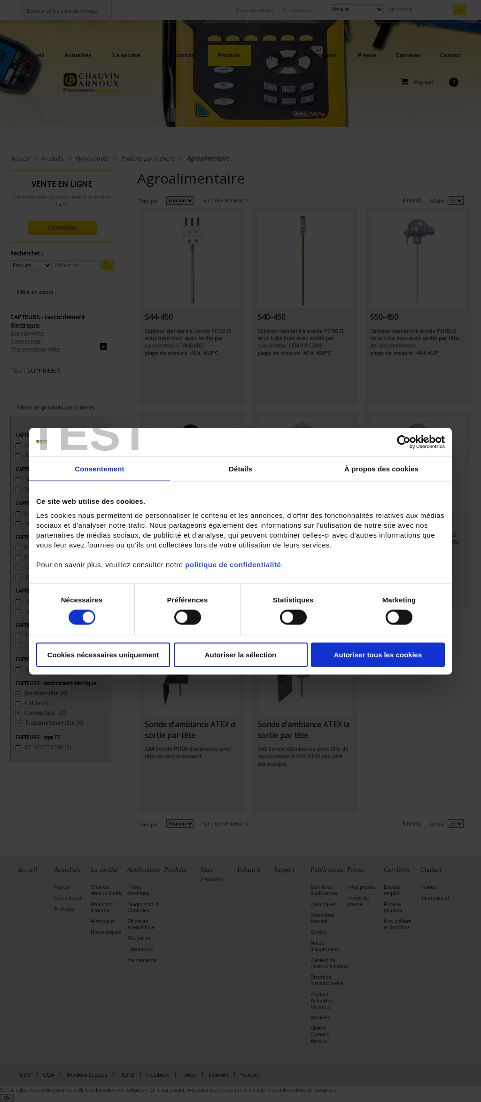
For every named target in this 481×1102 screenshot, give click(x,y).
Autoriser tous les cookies (378, 655)
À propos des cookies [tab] (381, 468)
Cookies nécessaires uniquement (103, 655)
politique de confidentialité (233, 565)
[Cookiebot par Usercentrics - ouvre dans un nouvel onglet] (404, 442)
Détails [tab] (240, 468)
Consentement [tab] (99, 468)
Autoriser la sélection (241, 655)
